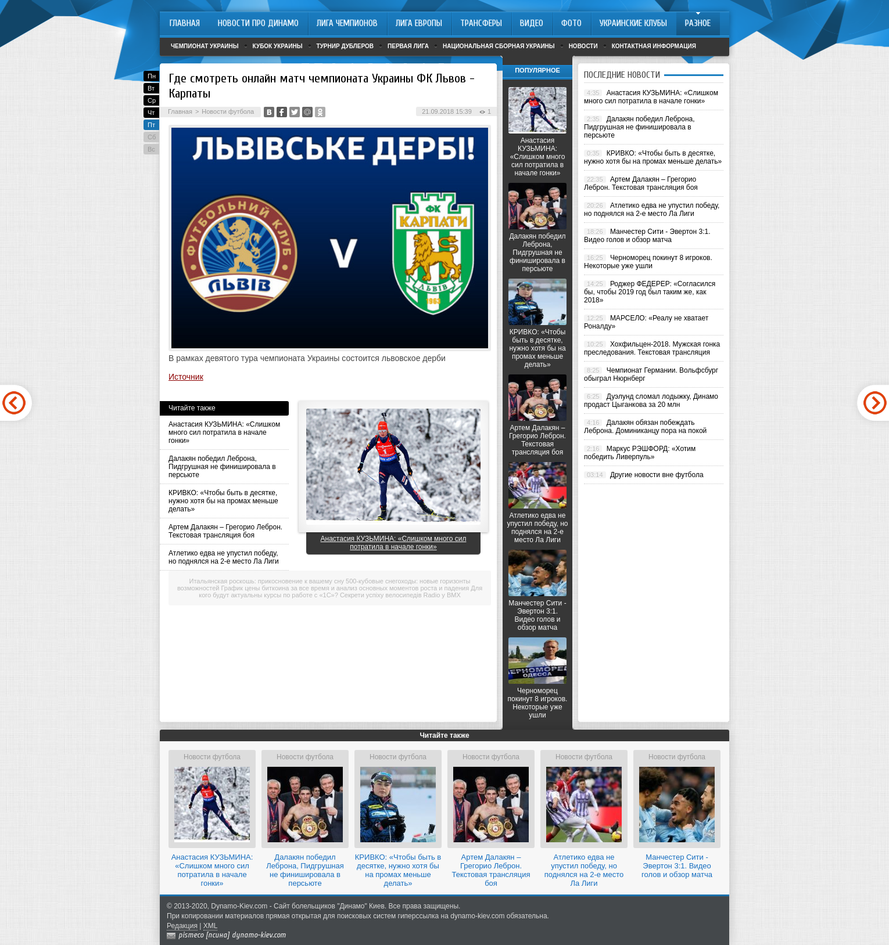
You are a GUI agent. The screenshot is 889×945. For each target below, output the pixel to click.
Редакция (182, 926)
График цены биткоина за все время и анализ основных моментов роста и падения (345, 588)
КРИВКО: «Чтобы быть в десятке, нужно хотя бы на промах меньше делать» (223, 501)
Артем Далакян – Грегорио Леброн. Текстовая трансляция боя (225, 531)
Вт (151, 88)
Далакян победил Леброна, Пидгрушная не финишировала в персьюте (222, 467)
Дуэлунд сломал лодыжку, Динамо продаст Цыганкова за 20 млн (651, 400)
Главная (180, 111)
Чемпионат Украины (205, 46)
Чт (151, 112)
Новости (583, 46)
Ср (152, 100)
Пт (151, 124)
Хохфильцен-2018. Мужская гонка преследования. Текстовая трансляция (652, 348)
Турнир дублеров (345, 46)
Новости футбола (228, 111)
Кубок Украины (278, 46)
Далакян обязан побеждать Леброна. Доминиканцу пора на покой (645, 427)
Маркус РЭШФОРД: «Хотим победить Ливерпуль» (640, 453)
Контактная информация (654, 46)
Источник (186, 376)
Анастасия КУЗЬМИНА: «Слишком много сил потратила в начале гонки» (224, 432)
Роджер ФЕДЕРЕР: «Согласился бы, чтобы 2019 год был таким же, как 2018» (649, 292)
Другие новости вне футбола (657, 475)
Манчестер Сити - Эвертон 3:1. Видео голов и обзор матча (537, 615)
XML (210, 926)
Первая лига (408, 46)
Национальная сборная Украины (499, 46)
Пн (152, 76)
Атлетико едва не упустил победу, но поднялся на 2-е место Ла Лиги (224, 557)
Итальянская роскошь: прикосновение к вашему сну (266, 581)
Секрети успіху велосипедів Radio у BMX (400, 594)
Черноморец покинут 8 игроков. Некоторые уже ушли (538, 703)
